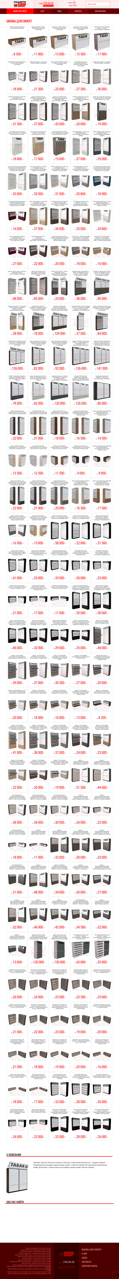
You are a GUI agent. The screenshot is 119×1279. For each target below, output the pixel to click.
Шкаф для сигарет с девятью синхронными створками (36, 1263)
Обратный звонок (48, 5)
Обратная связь (100, 11)
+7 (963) (46, 3)
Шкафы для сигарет (20, 11)
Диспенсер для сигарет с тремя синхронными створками (35, 1251)
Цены (59, 11)
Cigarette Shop (20, 4)
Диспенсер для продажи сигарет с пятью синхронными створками (33, 1255)
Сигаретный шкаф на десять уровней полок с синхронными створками (32, 1265)
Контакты (78, 11)
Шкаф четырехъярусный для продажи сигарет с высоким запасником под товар (29, 1273)
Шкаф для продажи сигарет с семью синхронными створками (34, 1260)
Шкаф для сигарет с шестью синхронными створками (36, 1258)
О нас (42, 11)
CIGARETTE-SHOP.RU (70, 1266)
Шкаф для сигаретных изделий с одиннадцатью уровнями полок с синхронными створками (29, 1267)
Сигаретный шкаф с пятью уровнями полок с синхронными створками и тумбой (29, 1272)
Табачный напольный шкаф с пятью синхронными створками (34, 1256)
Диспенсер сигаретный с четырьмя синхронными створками (34, 1253)
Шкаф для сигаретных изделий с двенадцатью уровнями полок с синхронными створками (29, 1269)
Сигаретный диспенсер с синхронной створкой (38, 1248)
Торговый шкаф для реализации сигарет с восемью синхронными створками (30, 1261)
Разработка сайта (62, 1268)
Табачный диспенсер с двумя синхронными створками (36, 1250)
